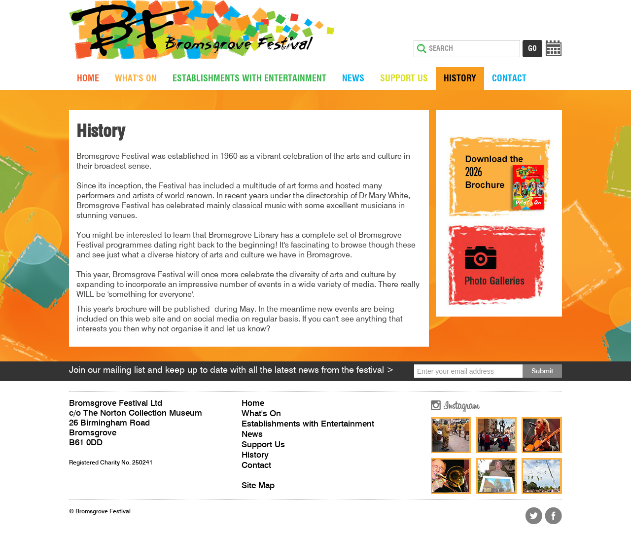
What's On (136, 78)
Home (88, 78)
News (353, 78)
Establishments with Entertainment (249, 78)
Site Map (258, 486)
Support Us (404, 78)
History (460, 78)
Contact (509, 78)
